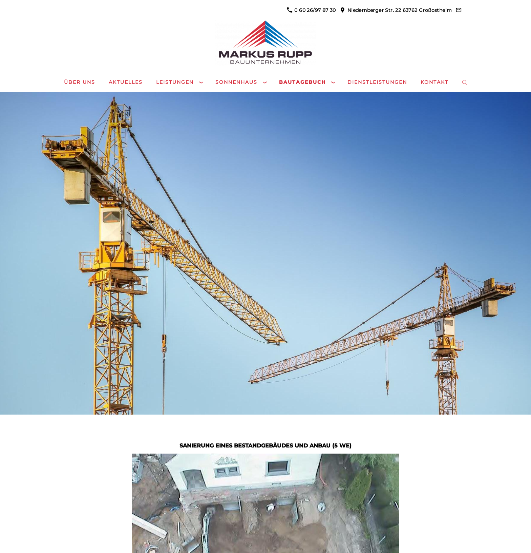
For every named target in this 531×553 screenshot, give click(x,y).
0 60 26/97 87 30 (311, 10)
